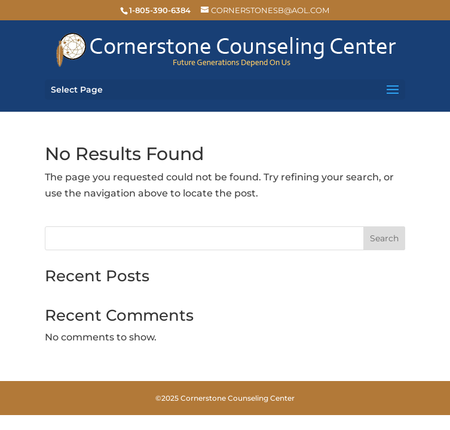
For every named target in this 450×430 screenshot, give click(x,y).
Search (384, 238)
